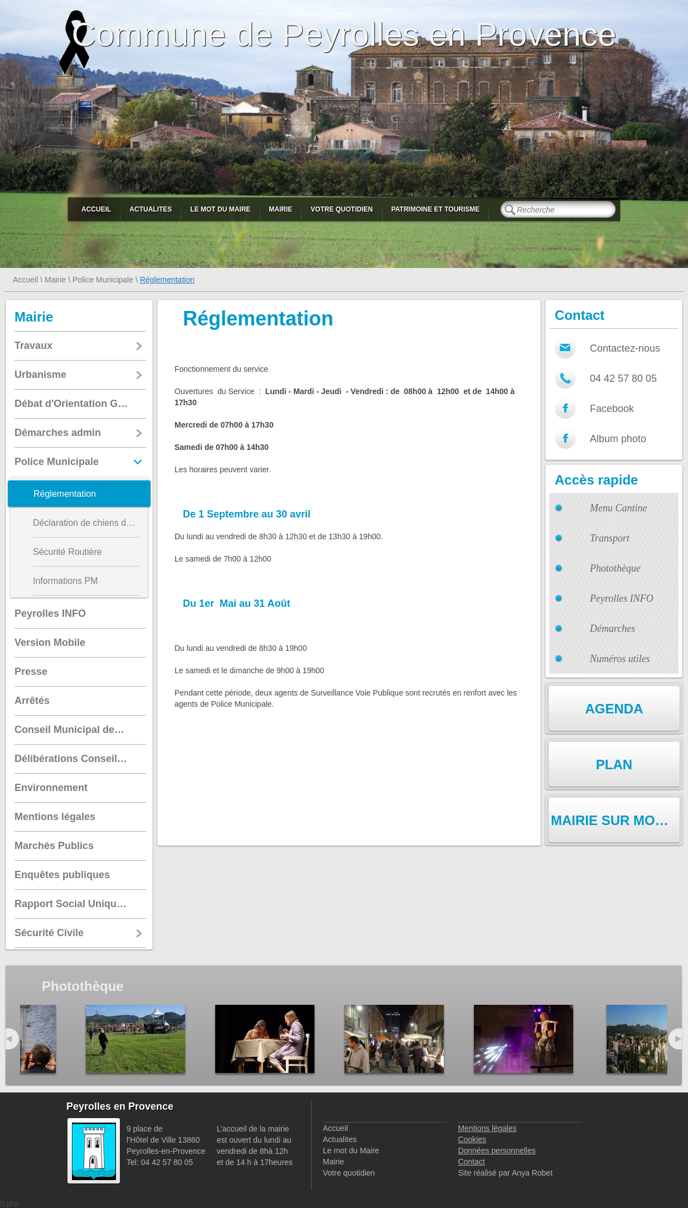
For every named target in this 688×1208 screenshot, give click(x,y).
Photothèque (615, 568)
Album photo (618, 438)
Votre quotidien (341, 209)
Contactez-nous (625, 348)
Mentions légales (487, 1128)
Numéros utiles (620, 658)
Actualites (150, 209)
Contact (471, 1161)
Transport (609, 538)
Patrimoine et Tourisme (435, 209)
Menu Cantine (618, 508)
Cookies (472, 1139)
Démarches (612, 628)
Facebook (612, 408)
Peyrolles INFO (621, 598)
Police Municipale (102, 279)
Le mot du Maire (220, 209)
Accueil (96, 209)
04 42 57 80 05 (623, 378)
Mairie (280, 209)
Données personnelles (496, 1150)
